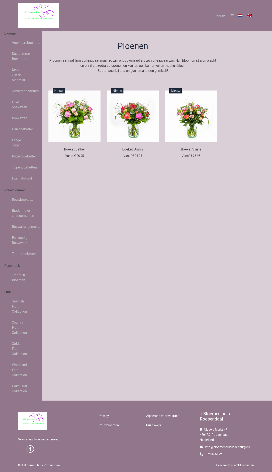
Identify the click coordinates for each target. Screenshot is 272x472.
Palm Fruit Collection (19, 388)
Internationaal (21, 178)
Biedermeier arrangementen (21, 213)
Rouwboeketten (21, 200)
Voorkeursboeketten (21, 43)
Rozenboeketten (21, 156)
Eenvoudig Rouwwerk (19, 240)
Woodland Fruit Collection (19, 370)
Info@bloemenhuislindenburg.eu (225, 447)
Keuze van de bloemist (18, 75)
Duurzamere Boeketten (21, 56)
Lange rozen (16, 142)
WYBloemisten (244, 465)
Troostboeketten (21, 254)
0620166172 (211, 454)
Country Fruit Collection (19, 327)
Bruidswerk (154, 425)
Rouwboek (12, 266)
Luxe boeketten (19, 104)
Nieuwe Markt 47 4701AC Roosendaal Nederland (214, 435)
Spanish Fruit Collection (19, 306)
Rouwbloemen (15, 190)
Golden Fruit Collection (19, 349)
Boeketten (19, 118)
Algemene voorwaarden (162, 416)
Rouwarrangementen (21, 227)
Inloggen (220, 15)
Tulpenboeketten (21, 167)
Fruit (7, 292)
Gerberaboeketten (21, 91)
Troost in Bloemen (18, 277)
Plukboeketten (21, 129)
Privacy (104, 416)
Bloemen (10, 33)
